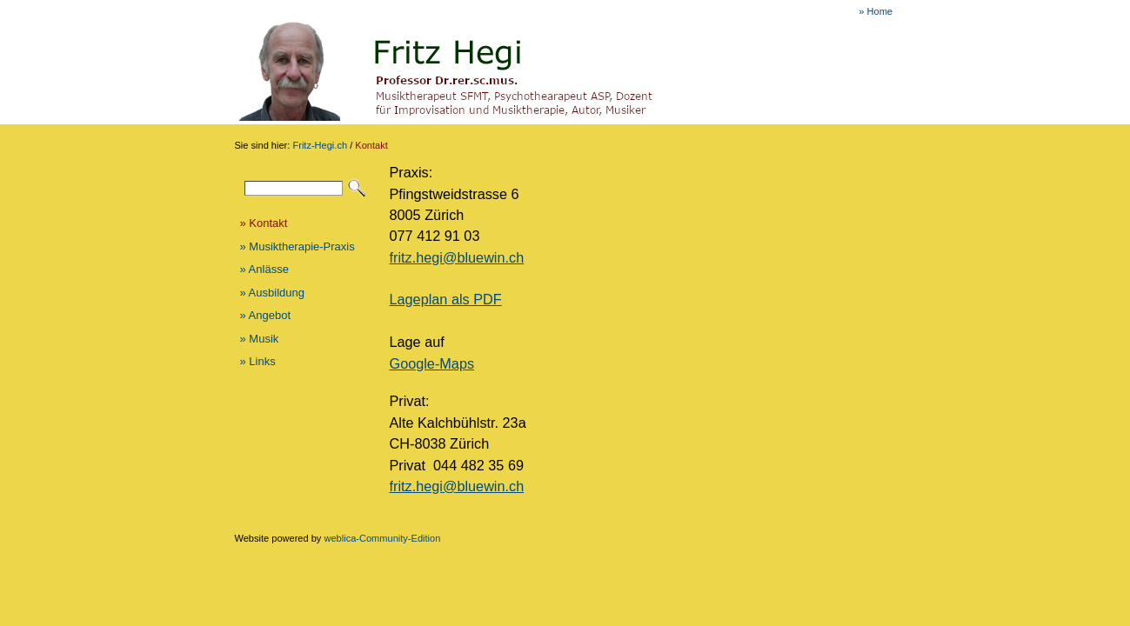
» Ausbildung (272, 292)
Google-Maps (432, 363)
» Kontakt (264, 223)
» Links (258, 361)
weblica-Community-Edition (382, 538)
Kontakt (371, 145)
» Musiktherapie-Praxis (297, 246)
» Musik (259, 338)
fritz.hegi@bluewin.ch (457, 257)
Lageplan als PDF (446, 299)
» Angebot (265, 315)
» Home (876, 11)
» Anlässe (264, 269)
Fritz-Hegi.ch (319, 145)
